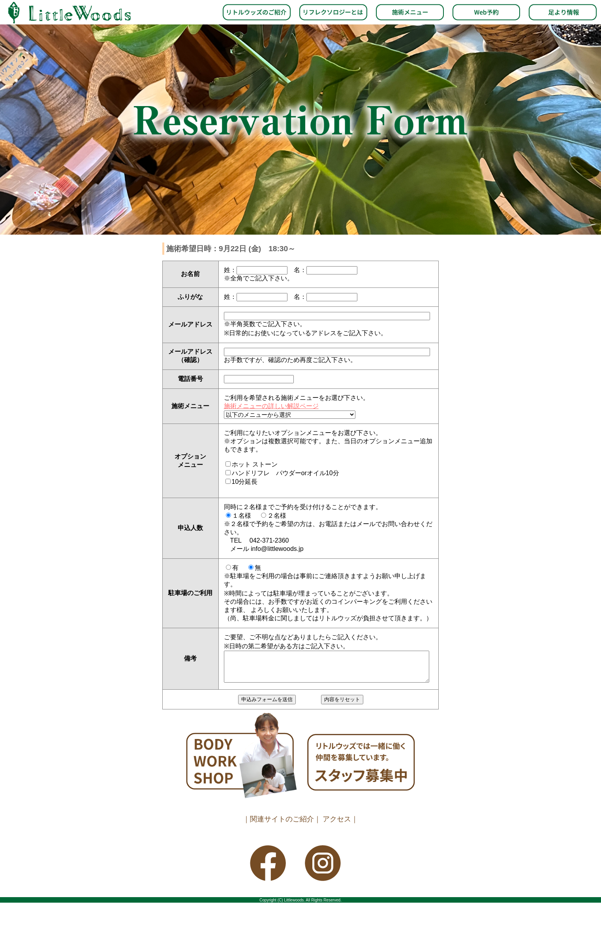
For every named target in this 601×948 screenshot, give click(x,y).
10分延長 (245, 481)
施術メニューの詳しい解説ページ (271, 406)
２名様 (276, 515)
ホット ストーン (255, 464)
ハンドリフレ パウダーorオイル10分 (285, 473)
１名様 (241, 515)
